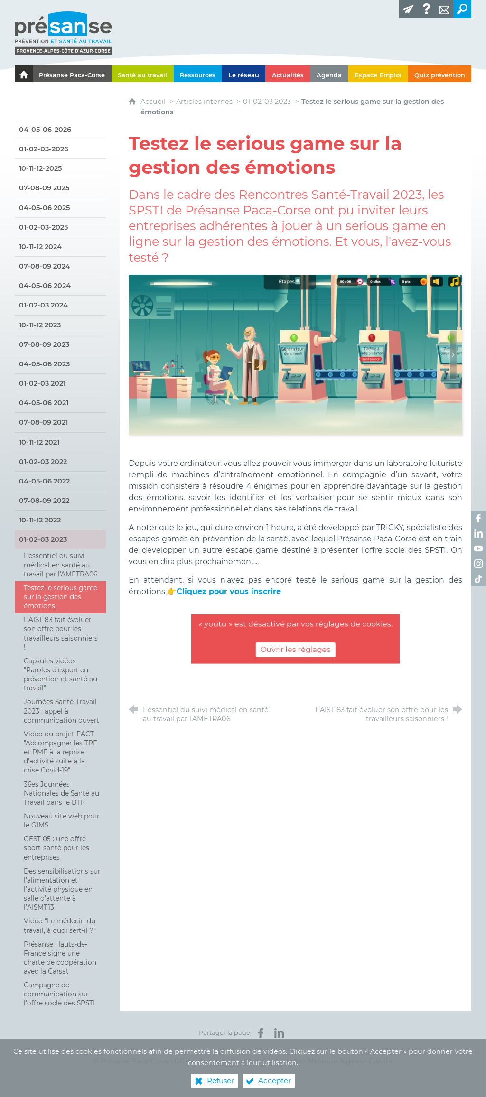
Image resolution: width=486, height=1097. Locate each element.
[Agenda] (329, 73)
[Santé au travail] (143, 73)
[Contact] (444, 9)
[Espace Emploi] (378, 73)
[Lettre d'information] (408, 9)
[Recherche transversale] (462, 9)
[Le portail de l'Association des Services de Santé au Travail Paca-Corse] (24, 73)
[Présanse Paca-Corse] (72, 73)
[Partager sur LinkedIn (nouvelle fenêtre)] (279, 1033)
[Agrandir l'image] (295, 354)
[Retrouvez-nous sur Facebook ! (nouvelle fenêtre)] (478, 518)
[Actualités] (287, 73)
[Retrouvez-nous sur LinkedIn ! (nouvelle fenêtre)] (478, 533)
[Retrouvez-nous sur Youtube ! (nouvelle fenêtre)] (478, 548)
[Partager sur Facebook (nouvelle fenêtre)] (260, 1033)
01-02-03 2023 (267, 101)
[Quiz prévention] (439, 73)
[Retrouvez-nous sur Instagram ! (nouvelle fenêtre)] (478, 563)
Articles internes (204, 101)
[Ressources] (198, 73)
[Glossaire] (426, 9)
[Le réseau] (244, 73)
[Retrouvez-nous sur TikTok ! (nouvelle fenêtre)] (478, 578)
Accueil (154, 101)
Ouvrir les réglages (295, 649)
